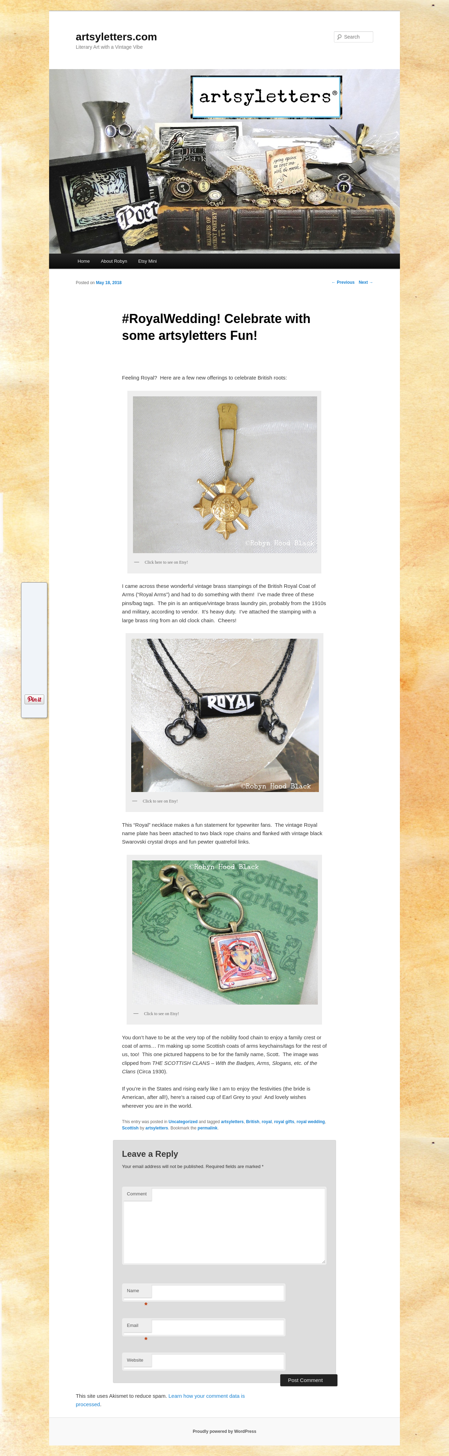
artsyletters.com (116, 36)
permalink (207, 1128)
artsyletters (232, 1121)
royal (267, 1121)
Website (135, 1360)
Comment (137, 1193)
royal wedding (310, 1121)
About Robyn (114, 261)
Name (137, 1292)
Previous (343, 282)
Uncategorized (183, 1121)
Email (137, 1327)
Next (366, 282)
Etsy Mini (147, 261)
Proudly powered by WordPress (224, 1431)
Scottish (130, 1128)
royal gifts (284, 1121)
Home (84, 261)
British (252, 1121)
